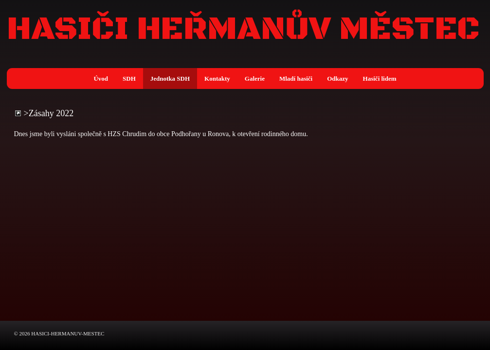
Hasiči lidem (380, 78)
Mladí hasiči (295, 78)
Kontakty (217, 78)
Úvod (100, 78)
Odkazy (337, 78)
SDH (129, 78)
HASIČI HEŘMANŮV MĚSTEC (243, 29)
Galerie (255, 78)
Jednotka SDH (170, 78)
